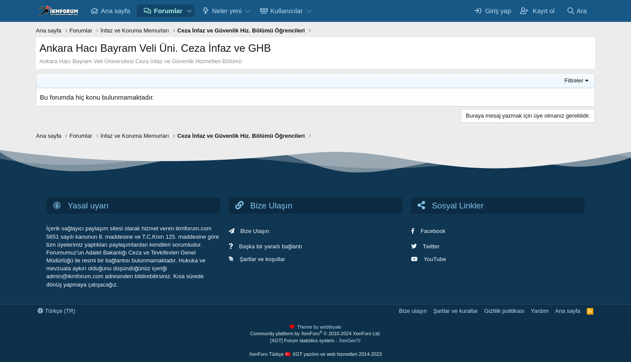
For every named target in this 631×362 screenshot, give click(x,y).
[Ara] (576, 10)
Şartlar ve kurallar (455, 311)
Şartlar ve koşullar (262, 259)
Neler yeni (227, 10)
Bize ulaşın (413, 311)
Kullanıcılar (286, 10)
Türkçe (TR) (56, 311)
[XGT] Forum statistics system (315, 340)
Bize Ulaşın (254, 231)
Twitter (431, 246)
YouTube (435, 259)
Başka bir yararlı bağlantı (270, 246)
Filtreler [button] (573, 80)
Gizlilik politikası (504, 311)
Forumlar (168, 10)
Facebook (433, 231)
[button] (189, 10)
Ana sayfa (115, 10)
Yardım (540, 311)
